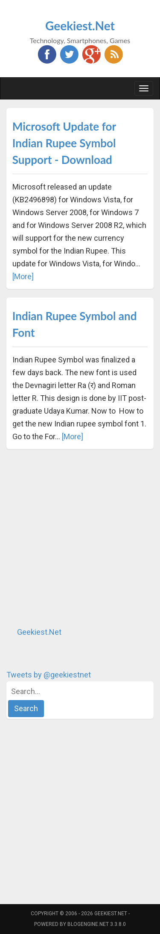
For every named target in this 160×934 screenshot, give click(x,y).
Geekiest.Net (80, 25)
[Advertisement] (80, 538)
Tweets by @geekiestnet (48, 674)
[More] (23, 276)
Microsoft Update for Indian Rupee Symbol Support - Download (64, 143)
